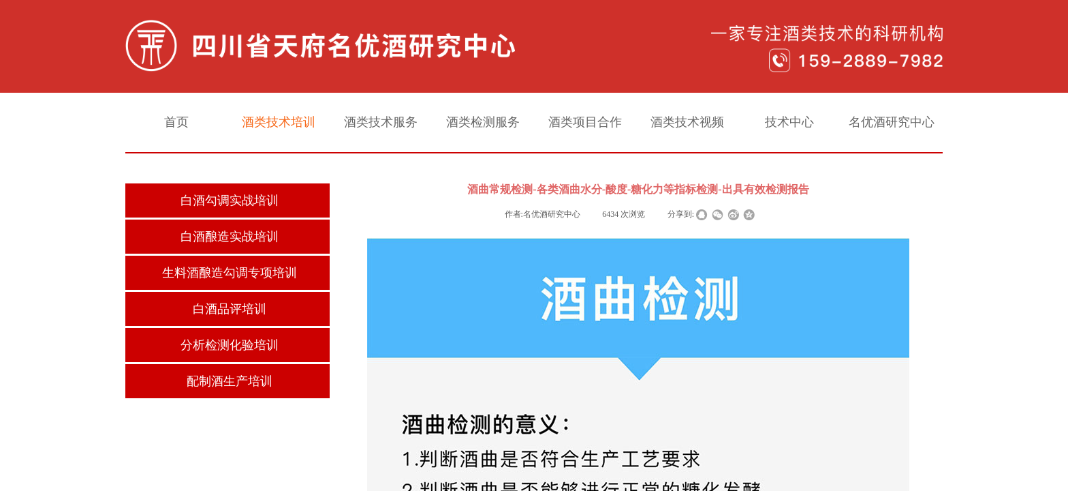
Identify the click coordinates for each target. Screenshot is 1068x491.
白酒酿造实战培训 (229, 236)
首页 (176, 122)
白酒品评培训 (229, 309)
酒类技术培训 (278, 122)
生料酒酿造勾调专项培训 (229, 273)
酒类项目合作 (585, 122)
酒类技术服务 (381, 122)
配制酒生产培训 (229, 381)
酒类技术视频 (687, 122)
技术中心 (789, 122)
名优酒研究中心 (891, 122)
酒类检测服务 (483, 122)
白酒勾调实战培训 (229, 200)
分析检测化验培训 (229, 345)
